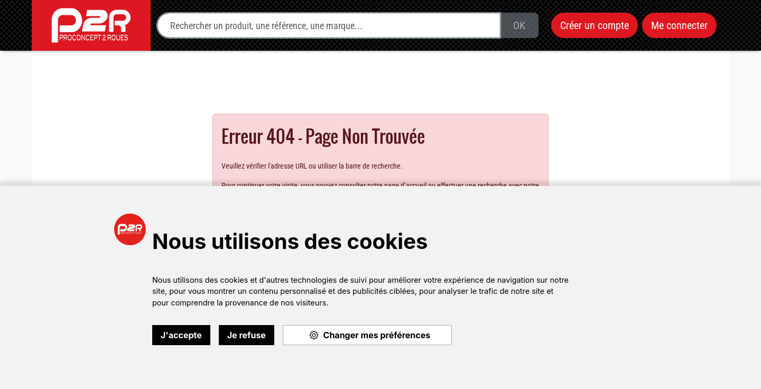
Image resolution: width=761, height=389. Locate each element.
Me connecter (679, 25)
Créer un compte (594, 25)
